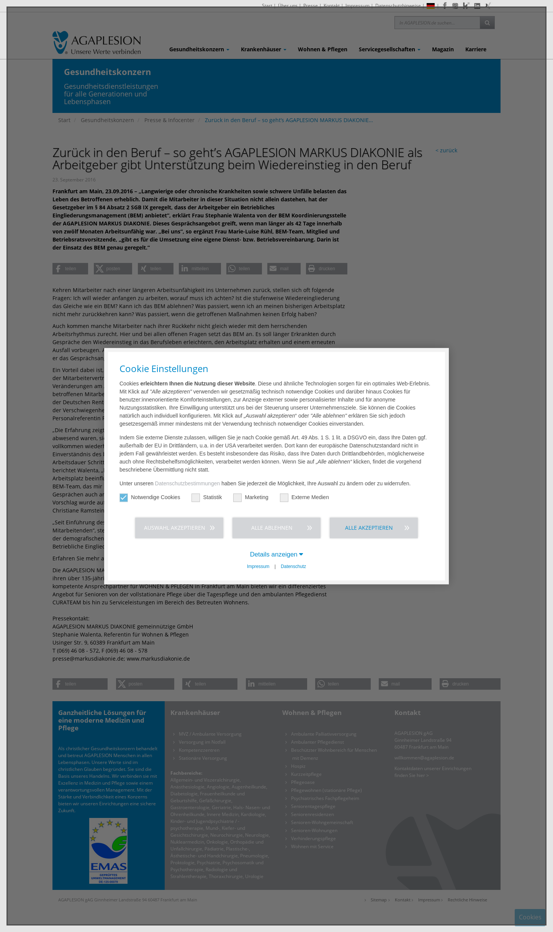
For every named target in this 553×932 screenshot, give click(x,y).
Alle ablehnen (272, 527)
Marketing (250, 497)
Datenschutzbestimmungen (187, 483)
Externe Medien (304, 497)
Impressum (258, 567)
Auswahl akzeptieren (174, 527)
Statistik (206, 497)
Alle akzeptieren (369, 527)
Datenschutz (293, 567)
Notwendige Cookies (149, 497)
